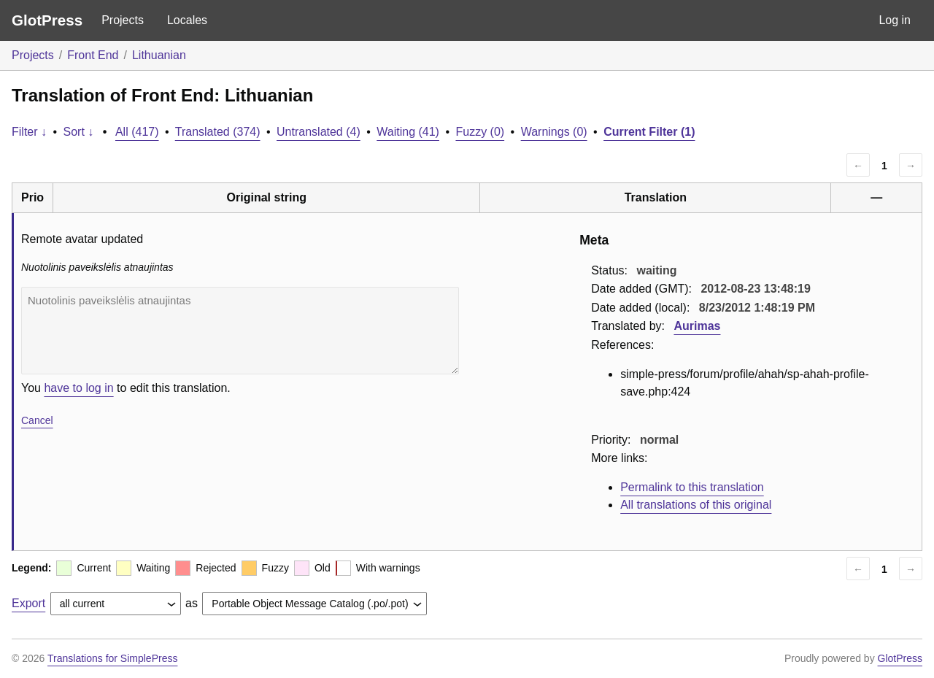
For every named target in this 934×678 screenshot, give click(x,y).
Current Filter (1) (649, 132)
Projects (122, 20)
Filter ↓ (29, 132)
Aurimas (697, 326)
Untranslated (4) (318, 132)
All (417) (137, 132)
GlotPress (47, 20)
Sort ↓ (78, 132)
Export (28, 603)
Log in (895, 20)
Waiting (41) (408, 132)
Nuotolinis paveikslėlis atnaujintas (240, 330)
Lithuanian (159, 55)
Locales (187, 20)
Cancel (37, 420)
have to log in (78, 388)
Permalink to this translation (692, 487)
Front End (92, 55)
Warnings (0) (554, 132)
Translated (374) (217, 132)
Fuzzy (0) (479, 132)
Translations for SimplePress (112, 658)
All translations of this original (695, 504)
